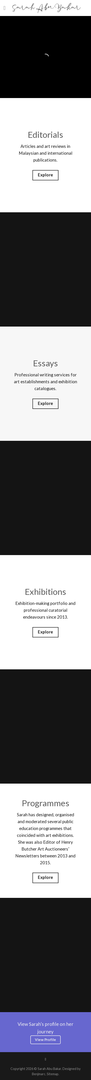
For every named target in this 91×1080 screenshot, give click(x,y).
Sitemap (52, 1074)
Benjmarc (38, 1074)
